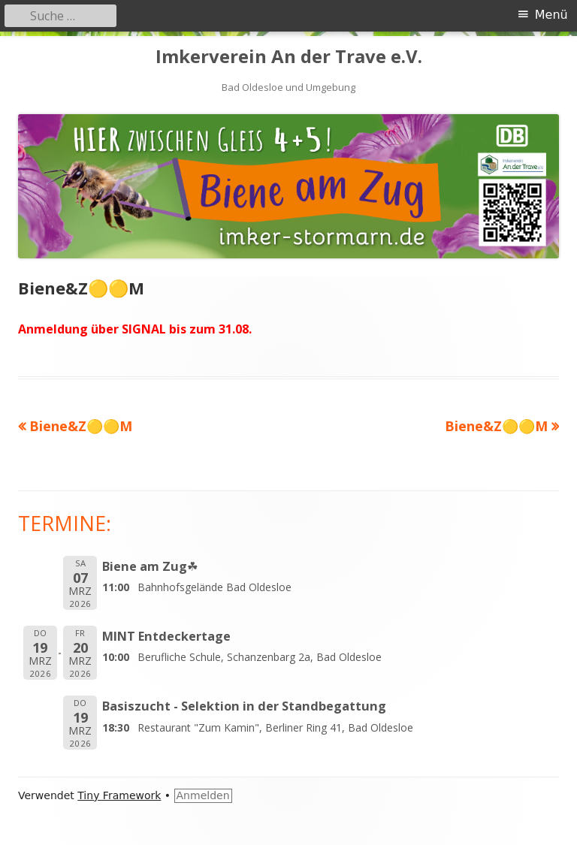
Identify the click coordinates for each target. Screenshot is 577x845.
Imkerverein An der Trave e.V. (289, 56)
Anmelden (203, 795)
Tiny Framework (119, 795)
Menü (551, 15)
